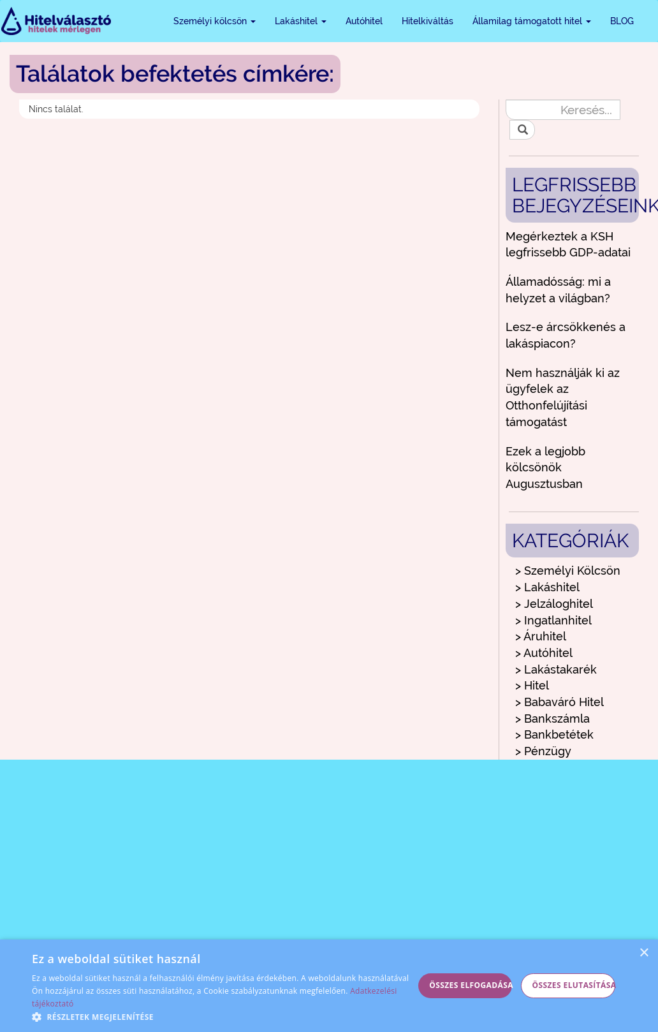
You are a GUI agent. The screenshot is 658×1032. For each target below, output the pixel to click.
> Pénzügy (543, 751)
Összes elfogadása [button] (470, 985)
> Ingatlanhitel (553, 620)
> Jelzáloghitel (554, 603)
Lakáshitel (300, 21)
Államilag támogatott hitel (531, 21)
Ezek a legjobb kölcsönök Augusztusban (545, 467)
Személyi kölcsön (214, 21)
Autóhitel (364, 21)
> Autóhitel (544, 653)
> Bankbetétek (554, 734)
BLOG (622, 21)
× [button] (643, 953)
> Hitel (532, 685)
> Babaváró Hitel (559, 702)
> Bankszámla (552, 718)
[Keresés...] (563, 110)
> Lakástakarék (556, 669)
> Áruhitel (540, 636)
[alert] (329, 986)
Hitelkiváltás (427, 21)
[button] (223, 1016)
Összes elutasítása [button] (573, 985)
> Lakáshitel (547, 587)
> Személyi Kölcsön (567, 570)
